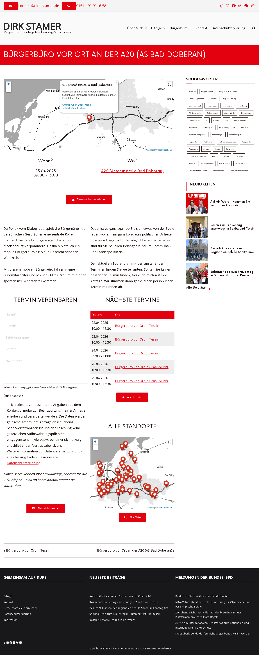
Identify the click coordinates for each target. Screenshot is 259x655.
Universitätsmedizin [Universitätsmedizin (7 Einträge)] (198, 170)
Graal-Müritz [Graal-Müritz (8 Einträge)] (229, 113)
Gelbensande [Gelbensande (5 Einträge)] (213, 113)
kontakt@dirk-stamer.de (38, 5)
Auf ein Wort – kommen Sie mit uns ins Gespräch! (230, 203)
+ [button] (8, 84)
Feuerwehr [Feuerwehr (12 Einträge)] (227, 106)
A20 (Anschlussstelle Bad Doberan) (132, 171)
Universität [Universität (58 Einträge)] (240, 163)
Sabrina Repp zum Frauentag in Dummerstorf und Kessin (231, 273)
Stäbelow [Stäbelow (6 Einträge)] (239, 156)
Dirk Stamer (32, 26)
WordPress (164, 648)
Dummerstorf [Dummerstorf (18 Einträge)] (195, 106)
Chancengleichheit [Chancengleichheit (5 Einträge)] (197, 98)
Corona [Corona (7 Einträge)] (214, 98)
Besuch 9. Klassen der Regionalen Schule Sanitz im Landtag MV (230, 250)
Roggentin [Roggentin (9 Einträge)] (193, 149)
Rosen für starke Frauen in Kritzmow (112, 620)
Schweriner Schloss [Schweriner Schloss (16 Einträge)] (197, 156)
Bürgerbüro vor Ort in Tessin (137, 325)
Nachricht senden (46, 508)
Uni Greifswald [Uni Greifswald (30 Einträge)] (207, 163)
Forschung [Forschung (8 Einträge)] (242, 106)
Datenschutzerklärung (230, 28)
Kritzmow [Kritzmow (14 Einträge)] (193, 127)
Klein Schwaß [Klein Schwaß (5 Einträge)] (240, 120)
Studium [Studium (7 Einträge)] (225, 156)
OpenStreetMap (164, 150)
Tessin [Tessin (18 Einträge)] (192, 163)
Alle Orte (132, 517)
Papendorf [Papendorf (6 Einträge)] (193, 141)
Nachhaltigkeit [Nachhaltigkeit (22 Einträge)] (235, 134)
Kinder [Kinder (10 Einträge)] (216, 120)
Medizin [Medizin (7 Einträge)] (244, 127)
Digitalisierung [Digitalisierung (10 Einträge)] (229, 98)
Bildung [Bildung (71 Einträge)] (192, 91)
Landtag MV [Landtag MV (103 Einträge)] (208, 127)
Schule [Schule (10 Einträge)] (217, 149)
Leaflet (150, 150)
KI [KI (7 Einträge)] (207, 120)
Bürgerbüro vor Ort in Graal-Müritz (142, 367)
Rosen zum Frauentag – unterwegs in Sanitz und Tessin (232, 226)
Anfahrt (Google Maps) (74, 108)
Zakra (148, 648)
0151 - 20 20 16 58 (91, 5)
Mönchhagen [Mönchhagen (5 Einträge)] (218, 134)
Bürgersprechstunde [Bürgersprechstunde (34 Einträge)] (228, 91)
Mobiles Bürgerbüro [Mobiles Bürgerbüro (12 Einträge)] (197, 134)
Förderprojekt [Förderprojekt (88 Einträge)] (195, 113)
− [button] (8, 89)
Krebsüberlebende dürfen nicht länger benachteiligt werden (213, 633)
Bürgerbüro (180, 28)
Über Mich (137, 28)
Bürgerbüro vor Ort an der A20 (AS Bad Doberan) (134, 550)
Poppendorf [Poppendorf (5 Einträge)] (247, 141)
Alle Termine (132, 397)
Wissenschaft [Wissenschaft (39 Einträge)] (218, 170)
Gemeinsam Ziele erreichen (21, 608)
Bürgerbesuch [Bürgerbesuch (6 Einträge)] (207, 91)
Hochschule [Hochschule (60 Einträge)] (246, 113)
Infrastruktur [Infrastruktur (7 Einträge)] (194, 120)
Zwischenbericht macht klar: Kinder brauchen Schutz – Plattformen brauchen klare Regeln (209, 615)
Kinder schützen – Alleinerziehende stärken (202, 596)
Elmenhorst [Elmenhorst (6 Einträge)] (211, 106)
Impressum (11, 620)
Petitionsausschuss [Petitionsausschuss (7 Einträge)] (227, 141)
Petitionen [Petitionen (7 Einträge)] (208, 141)
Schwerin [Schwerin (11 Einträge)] (230, 149)
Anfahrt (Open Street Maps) (77, 104)
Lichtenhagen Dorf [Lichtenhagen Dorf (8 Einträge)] (227, 127)
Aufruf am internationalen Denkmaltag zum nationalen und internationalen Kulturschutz (212, 625)
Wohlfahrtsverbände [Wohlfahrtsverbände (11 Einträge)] (239, 170)
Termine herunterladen (89, 199)
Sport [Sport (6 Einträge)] (214, 156)
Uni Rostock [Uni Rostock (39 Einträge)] (224, 163)
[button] (145, 28)
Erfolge (158, 28)
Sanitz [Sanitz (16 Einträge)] (206, 149)
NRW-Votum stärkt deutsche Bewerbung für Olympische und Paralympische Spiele (213, 604)
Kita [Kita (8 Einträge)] (227, 120)
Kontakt (201, 28)
